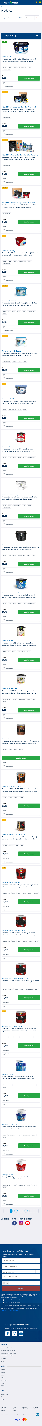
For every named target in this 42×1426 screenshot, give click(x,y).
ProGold (3, 1385)
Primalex (3, 1369)
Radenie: (21, 17)
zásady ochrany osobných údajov (9, 1310)
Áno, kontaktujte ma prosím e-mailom (13, 1299)
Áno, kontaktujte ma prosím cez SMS (13, 1302)
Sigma (2, 1377)
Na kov (2, 1361)
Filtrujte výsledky (10, 36)
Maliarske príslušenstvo (7, 1356)
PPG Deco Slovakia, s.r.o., (15, 1414)
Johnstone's (4, 1380)
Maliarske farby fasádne (7, 1347)
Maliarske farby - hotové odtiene (9, 1353)
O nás (2, 1399)
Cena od (4, 75)
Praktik (2, 1383)
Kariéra (3, 1397)
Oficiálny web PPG (5, 1394)
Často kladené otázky (14, 1409)
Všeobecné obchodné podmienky (3, 1409)
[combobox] (5, 1283)
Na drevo (3, 1358)
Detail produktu (29, 78)
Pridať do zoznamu (8, 86)
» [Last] (37, 1211)
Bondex (3, 1375)
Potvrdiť (21, 1288)
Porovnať (6, 83)
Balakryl (3, 1372)
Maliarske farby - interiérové (8, 1350)
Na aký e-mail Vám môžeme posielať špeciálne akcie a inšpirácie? (18, 1255)
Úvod (2, 6)
